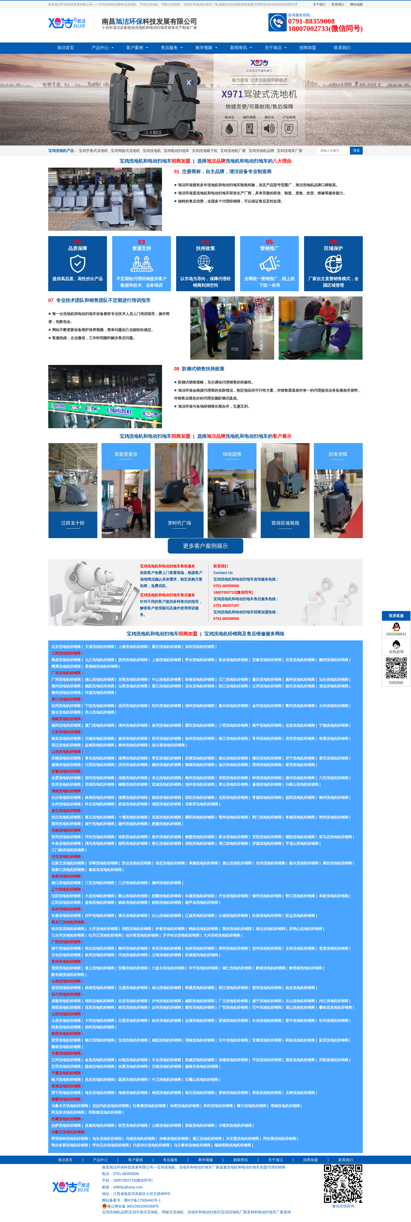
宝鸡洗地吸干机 (205, 150)
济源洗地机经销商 (267, 843)
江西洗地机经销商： (67, 653)
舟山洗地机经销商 (99, 712)
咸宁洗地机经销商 (99, 824)
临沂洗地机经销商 (233, 765)
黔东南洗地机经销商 (67, 975)
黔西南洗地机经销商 (305, 968)
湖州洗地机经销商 (199, 706)
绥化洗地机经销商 (270, 929)
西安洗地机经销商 (66, 1040)
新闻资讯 (238, 47)
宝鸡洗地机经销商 (133, 1040)
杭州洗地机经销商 (66, 706)
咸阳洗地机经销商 (166, 1040)
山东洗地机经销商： (67, 752)
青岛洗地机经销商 (99, 758)
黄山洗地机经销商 (233, 784)
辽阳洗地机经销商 (66, 902)
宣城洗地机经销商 (166, 784)
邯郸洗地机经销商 (103, 863)
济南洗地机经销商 (66, 758)
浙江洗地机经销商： (67, 699)
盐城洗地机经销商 (99, 745)
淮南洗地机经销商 (133, 778)
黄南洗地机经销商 (233, 1093)
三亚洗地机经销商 (99, 883)
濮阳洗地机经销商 (300, 837)
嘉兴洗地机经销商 (233, 706)
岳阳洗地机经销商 (233, 797)
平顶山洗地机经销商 (301, 843)
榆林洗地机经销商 (66, 1047)
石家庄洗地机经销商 (67, 863)
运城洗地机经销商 (199, 1020)
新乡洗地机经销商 (233, 837)
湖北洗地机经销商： (67, 811)
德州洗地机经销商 (166, 765)
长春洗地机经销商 (66, 915)
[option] (205, 99)
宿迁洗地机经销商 (66, 745)
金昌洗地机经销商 (99, 1060)
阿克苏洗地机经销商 (67, 1112)
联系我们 (338, 4)
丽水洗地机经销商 (66, 712)
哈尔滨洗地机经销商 (67, 929)
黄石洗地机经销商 (99, 817)
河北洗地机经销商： (67, 856)
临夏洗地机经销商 (133, 1066)
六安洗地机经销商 (333, 778)
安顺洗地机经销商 (133, 968)
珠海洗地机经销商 (199, 679)
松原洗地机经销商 (267, 915)
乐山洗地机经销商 (300, 1001)
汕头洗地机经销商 (333, 679)
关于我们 (319, 4)
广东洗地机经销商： (67, 673)
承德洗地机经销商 (203, 863)
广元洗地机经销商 (233, 1001)
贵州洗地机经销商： (67, 961)
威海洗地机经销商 (66, 765)
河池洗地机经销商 (133, 955)
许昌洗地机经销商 (66, 843)
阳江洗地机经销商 (233, 686)
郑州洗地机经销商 (66, 837)
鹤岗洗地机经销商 (203, 929)
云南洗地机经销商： (67, 981)
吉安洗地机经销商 (300, 660)
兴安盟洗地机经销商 (242, 1138)
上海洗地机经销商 (133, 647)
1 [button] (193, 142)
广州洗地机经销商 (66, 679)
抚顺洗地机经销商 (166, 896)
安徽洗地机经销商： (67, 771)
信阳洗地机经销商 (199, 843)
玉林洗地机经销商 (300, 948)
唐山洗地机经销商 (237, 863)
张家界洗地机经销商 (201, 804)
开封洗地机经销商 (99, 837)
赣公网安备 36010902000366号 (130, 1206)
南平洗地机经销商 (267, 725)
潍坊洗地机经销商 (267, 758)
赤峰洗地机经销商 (173, 1138)
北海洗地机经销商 (166, 955)
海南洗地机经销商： (67, 876)
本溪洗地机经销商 (199, 896)
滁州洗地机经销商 (300, 778)
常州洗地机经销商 (267, 738)
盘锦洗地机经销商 (99, 902)
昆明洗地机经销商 (66, 988)
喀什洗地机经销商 (251, 1106)
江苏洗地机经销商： (67, 732)
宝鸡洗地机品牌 (261, 150)
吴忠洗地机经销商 (99, 1079)
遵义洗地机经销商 (99, 968)
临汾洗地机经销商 (166, 1020)
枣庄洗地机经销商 (166, 758)
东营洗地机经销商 (199, 758)
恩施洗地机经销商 (166, 824)
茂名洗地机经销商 (199, 686)
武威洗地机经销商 (199, 1060)
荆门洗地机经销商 (267, 817)
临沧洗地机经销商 (300, 988)
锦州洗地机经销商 (267, 896)
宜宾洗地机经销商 (99, 1007)
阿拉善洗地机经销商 (279, 1138)
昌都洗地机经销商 (99, 1125)
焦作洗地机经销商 (166, 837)
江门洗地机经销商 (233, 679)
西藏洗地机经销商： (67, 1119)
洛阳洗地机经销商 (133, 837)
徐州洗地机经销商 (199, 738)
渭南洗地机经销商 (199, 1040)
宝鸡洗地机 (152, 150)
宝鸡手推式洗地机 (93, 150)
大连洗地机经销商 (99, 896)
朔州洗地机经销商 (99, 1027)
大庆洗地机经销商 (103, 929)
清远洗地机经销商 (333, 686)
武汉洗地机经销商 (66, 817)
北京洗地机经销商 (66, 647)
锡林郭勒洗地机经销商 (232, 1145)
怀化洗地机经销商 (99, 804)
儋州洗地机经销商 (166, 883)
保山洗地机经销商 (166, 988)
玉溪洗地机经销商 (133, 988)
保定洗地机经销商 (170, 863)
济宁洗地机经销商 (300, 758)
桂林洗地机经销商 (199, 948)
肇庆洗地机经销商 (267, 679)
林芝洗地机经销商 (133, 1125)
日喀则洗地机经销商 (235, 1125)
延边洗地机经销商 (300, 915)
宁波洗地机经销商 (99, 706)
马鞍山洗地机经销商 (301, 784)
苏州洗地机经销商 (166, 738)
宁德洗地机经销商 (333, 725)
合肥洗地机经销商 (66, 778)
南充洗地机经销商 (133, 1007)
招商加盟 (307, 47)
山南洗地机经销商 (166, 1125)
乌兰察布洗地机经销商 (192, 1145)
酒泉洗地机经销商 (300, 1060)
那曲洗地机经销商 (199, 1125)
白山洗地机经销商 (166, 915)
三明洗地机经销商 (233, 725)
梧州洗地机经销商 (233, 948)
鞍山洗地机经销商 (133, 896)
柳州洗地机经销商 (133, 948)
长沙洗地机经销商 (66, 797)
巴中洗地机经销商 (267, 1007)
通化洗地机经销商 (133, 915)
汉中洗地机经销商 (233, 1040)
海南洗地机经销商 (133, 1093)
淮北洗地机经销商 (166, 778)
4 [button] (211, 142)
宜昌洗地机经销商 (166, 817)
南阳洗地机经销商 (133, 843)
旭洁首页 (65, 47)
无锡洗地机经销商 (99, 738)
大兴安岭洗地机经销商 (221, 935)
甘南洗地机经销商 (166, 1066)
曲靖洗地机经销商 (99, 988)
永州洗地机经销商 (66, 804)
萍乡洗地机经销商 (199, 660)
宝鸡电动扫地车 (176, 150)
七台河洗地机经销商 (67, 935)
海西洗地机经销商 (166, 1093)
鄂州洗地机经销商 (233, 817)
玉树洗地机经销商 (300, 1093)
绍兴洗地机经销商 (166, 706)
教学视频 (204, 47)
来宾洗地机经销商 (166, 948)
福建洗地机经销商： (67, 719)
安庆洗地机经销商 (66, 784)
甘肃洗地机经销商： (67, 1053)
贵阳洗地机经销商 (66, 968)
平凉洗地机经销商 (267, 1060)
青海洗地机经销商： (67, 1086)
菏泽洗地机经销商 (267, 765)
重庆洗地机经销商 (166, 647)
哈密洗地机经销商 (184, 1106)
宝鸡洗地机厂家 (233, 150)
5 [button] (217, 142)
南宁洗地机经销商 (66, 948)
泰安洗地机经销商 (333, 758)
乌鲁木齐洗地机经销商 (69, 1106)
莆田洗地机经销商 (199, 725)
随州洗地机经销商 (133, 824)
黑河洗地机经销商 (237, 929)
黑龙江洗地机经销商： (69, 922)
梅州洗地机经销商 (66, 692)
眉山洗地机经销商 (300, 1007)
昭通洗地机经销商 (199, 988)
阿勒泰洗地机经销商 (105, 1112)
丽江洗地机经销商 (233, 988)
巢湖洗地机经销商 (267, 784)
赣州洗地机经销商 (333, 660)
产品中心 (100, 47)
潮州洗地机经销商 (66, 686)
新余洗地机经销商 (233, 660)
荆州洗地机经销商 (333, 817)
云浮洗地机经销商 (267, 686)
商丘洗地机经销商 (166, 843)
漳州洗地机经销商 (133, 725)
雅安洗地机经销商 (199, 1007)
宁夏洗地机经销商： (67, 1073)
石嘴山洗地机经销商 (201, 1079)
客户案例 (134, 47)
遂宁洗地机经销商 (267, 1001)
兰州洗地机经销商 (66, 1060)
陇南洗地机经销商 (99, 1066)
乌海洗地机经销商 (140, 1138)
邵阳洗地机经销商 (199, 797)
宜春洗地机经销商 (267, 660)
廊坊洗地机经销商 (337, 863)
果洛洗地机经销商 (267, 1093)
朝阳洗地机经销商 (166, 902)
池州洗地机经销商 (199, 784)
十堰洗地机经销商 (133, 817)
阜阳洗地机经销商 (233, 778)
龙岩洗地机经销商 (300, 725)
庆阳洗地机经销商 (333, 1060)
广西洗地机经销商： (67, 942)
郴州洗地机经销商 (333, 797)
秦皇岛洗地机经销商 (105, 870)
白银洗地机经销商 (133, 1060)
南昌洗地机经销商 (66, 660)
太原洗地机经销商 (66, 1020)
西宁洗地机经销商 (66, 1093)
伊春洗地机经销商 (170, 929)
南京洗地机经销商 (66, 738)
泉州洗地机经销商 (166, 725)
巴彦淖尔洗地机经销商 (151, 1145)
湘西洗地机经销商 (166, 804)
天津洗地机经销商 (99, 647)
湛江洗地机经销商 (166, 686)
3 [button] (205, 142)
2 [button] (199, 142)
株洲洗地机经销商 (99, 797)
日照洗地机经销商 (99, 765)
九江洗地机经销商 (99, 660)
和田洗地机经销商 (218, 1106)
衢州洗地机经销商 (300, 706)
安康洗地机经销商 (267, 1040)
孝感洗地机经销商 (300, 817)
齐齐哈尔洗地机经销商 (181, 935)
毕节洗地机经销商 (203, 968)
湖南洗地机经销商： (67, 791)
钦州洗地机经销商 (99, 955)
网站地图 (356, 4)
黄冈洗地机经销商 (66, 824)
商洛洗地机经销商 (300, 1040)
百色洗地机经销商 (66, 955)
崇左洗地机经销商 (99, 948)
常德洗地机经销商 (267, 797)
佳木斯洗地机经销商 (142, 935)
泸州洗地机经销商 (166, 1001)
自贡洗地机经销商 (133, 1001)
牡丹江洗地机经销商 (105, 935)
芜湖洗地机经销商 (99, 784)
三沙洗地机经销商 (133, 883)
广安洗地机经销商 (233, 1007)
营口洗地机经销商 (300, 896)
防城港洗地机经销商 (201, 955)
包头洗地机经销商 (107, 1138)
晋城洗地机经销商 (233, 1020)
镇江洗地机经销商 (233, 738)
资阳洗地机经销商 (66, 1007)
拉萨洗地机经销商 (66, 1125)
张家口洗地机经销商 (67, 870)
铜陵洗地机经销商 (133, 784)
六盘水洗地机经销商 (168, 968)
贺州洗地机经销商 (267, 948)
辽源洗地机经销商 (199, 915)
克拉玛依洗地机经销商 (110, 1106)
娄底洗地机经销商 (133, 804)
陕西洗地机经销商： (67, 1034)
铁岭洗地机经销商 (133, 902)
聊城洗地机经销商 (199, 765)
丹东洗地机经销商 (233, 896)
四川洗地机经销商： (67, 994)
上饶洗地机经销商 (166, 660)
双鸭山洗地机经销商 (305, 929)
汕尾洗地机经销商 (133, 686)
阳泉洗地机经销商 (66, 1027)
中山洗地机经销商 (166, 679)
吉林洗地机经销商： (67, 909)
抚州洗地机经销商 (133, 660)
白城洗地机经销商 (233, 915)
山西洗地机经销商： (67, 1014)
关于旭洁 (273, 47)
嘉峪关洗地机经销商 (201, 1066)
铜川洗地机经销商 (99, 1040)
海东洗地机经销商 (99, 1093)
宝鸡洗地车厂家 (289, 150)
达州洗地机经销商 (166, 1007)
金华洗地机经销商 (267, 706)
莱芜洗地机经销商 (300, 765)
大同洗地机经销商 (99, 1020)
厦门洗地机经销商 (99, 725)
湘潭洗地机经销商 (133, 797)
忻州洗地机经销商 (333, 1020)
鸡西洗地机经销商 (136, 929)
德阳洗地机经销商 (199, 1001)
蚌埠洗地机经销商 (267, 778)
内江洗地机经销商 (333, 1001)
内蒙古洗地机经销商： (69, 1132)
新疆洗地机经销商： (67, 1099)
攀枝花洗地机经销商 (335, 1007)
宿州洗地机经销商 (99, 778)
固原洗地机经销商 (133, 1079)
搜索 (356, 150)
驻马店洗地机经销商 (335, 837)
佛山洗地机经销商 (99, 679)
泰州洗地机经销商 (133, 745)
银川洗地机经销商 (66, 1079)
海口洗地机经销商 (66, 883)
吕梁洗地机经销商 (133, 1020)
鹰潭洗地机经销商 (66, 666)
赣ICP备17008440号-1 (142, 1200)
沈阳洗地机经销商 (66, 896)
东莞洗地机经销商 (133, 679)
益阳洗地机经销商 (300, 797)
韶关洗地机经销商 (300, 686)
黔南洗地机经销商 (270, 968)
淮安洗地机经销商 (300, 738)
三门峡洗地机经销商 (67, 850)
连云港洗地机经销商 (168, 745)
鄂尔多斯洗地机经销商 (69, 1145)
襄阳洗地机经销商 (199, 817)
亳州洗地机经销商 (199, 778)
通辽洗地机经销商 (207, 1138)
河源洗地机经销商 (99, 692)
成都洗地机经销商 (66, 1001)
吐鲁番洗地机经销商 (149, 1106)
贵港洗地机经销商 (333, 948)
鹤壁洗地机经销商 (199, 837)
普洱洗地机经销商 (267, 988)
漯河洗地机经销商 (99, 843)
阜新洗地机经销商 (333, 896)
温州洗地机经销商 (133, 706)
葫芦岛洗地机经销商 (201, 902)
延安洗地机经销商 (333, 1040)
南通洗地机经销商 (333, 738)
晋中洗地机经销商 (300, 1020)
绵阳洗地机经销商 (99, 1001)
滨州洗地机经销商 (133, 765)
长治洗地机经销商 (267, 1020)
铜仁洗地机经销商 (237, 968)
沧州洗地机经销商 (270, 863)
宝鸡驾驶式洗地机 (125, 150)
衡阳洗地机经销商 (166, 797)
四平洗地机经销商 (99, 915)
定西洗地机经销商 (66, 1066)
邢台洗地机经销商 (136, 863)
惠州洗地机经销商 (300, 679)
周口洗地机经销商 (233, 843)
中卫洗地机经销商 (166, 1079)
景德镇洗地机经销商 (101, 666)
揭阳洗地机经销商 (99, 686)
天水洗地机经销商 (166, 1060)
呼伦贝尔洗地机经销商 (110, 1145)
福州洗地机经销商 (66, 725)
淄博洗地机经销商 (133, 758)
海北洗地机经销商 (199, 1093)
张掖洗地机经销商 (233, 1060)
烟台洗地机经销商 (233, 758)
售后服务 (169, 47)
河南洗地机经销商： (67, 830)
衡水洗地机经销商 (303, 863)
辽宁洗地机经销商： (67, 889)
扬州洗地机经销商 (133, 738)
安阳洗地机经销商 (267, 837)
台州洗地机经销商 (333, 706)
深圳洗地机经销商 (199, 647)
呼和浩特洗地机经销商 (69, 1138)
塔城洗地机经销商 (285, 1106)
